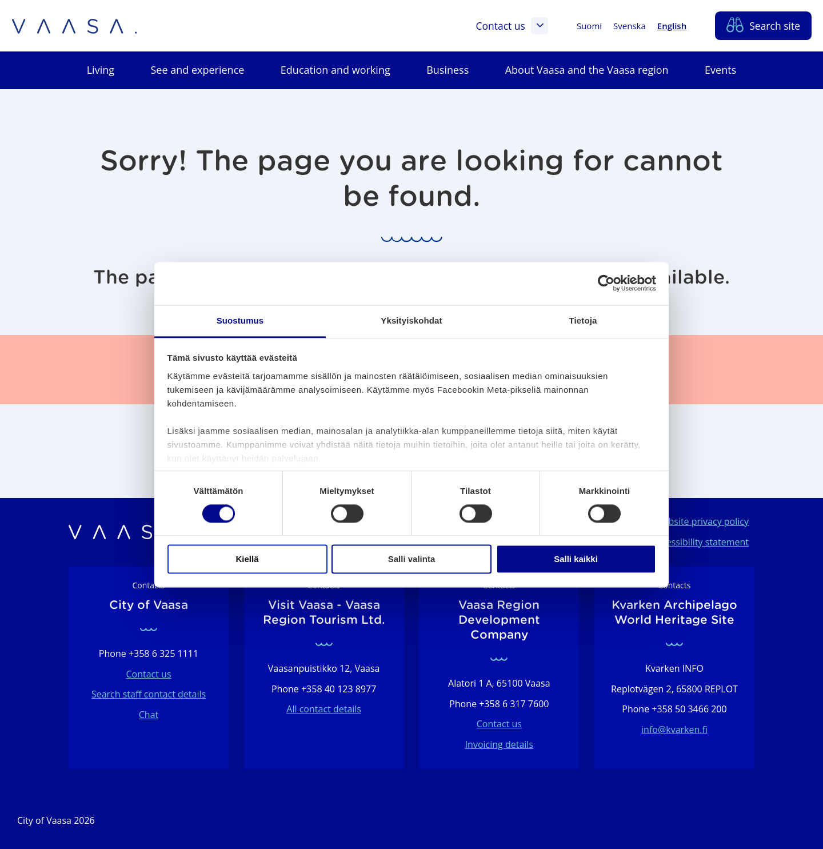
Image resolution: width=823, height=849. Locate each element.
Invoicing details (499, 744)
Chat (148, 714)
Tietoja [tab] (583, 320)
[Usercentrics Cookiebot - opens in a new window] (606, 283)
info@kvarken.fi (674, 729)
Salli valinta (412, 559)
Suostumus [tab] (240, 320)
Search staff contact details (148, 694)
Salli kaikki (576, 559)
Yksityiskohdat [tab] (411, 320)
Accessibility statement (700, 542)
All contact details (323, 709)
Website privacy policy (702, 521)
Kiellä (246, 559)
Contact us (512, 25)
